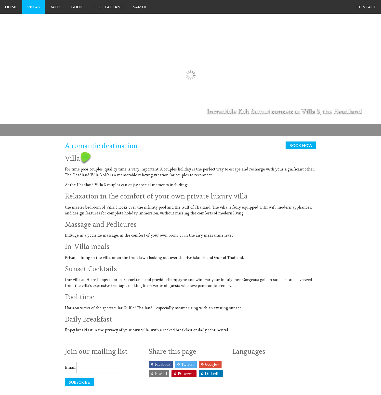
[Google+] (211, 364)
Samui (139, 6)
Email (70, 367)
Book (77, 6)
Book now (300, 145)
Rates (55, 6)
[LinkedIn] (211, 374)
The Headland (108, 6)
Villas (33, 6)
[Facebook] (162, 364)
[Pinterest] (184, 374)
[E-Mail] (160, 374)
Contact (366, 6)
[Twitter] (187, 364)
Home (11, 6)
